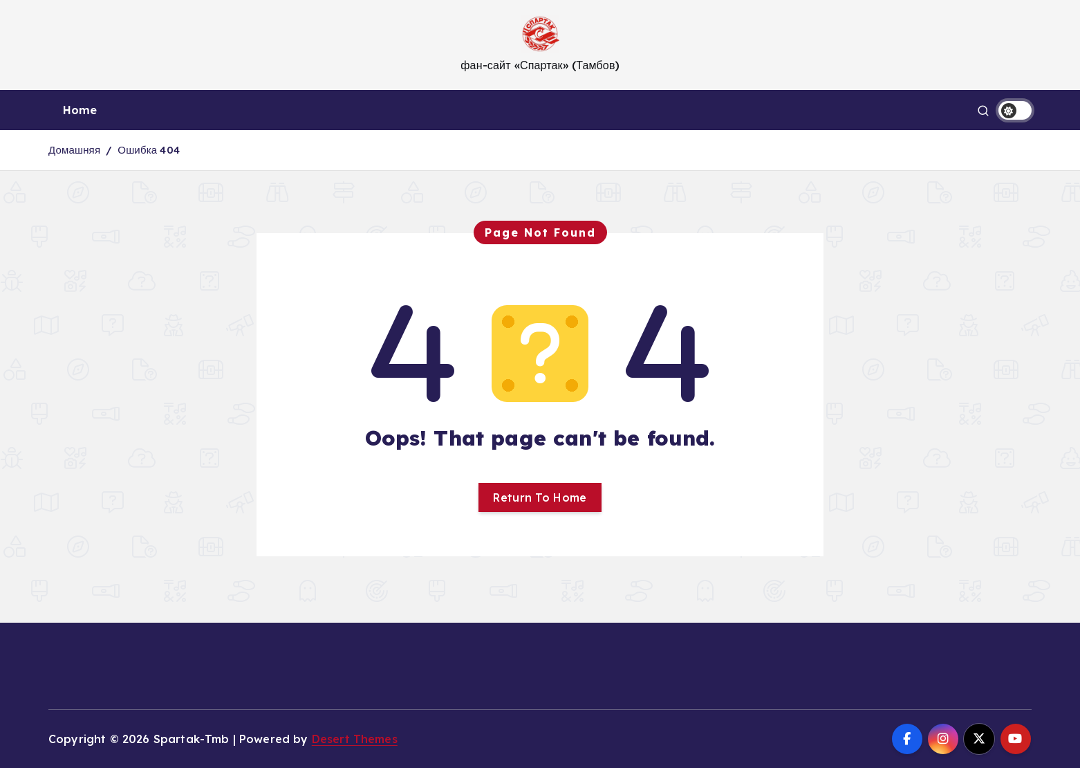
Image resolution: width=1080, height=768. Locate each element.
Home (80, 110)
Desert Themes (355, 739)
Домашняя (74, 149)
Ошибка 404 (149, 149)
